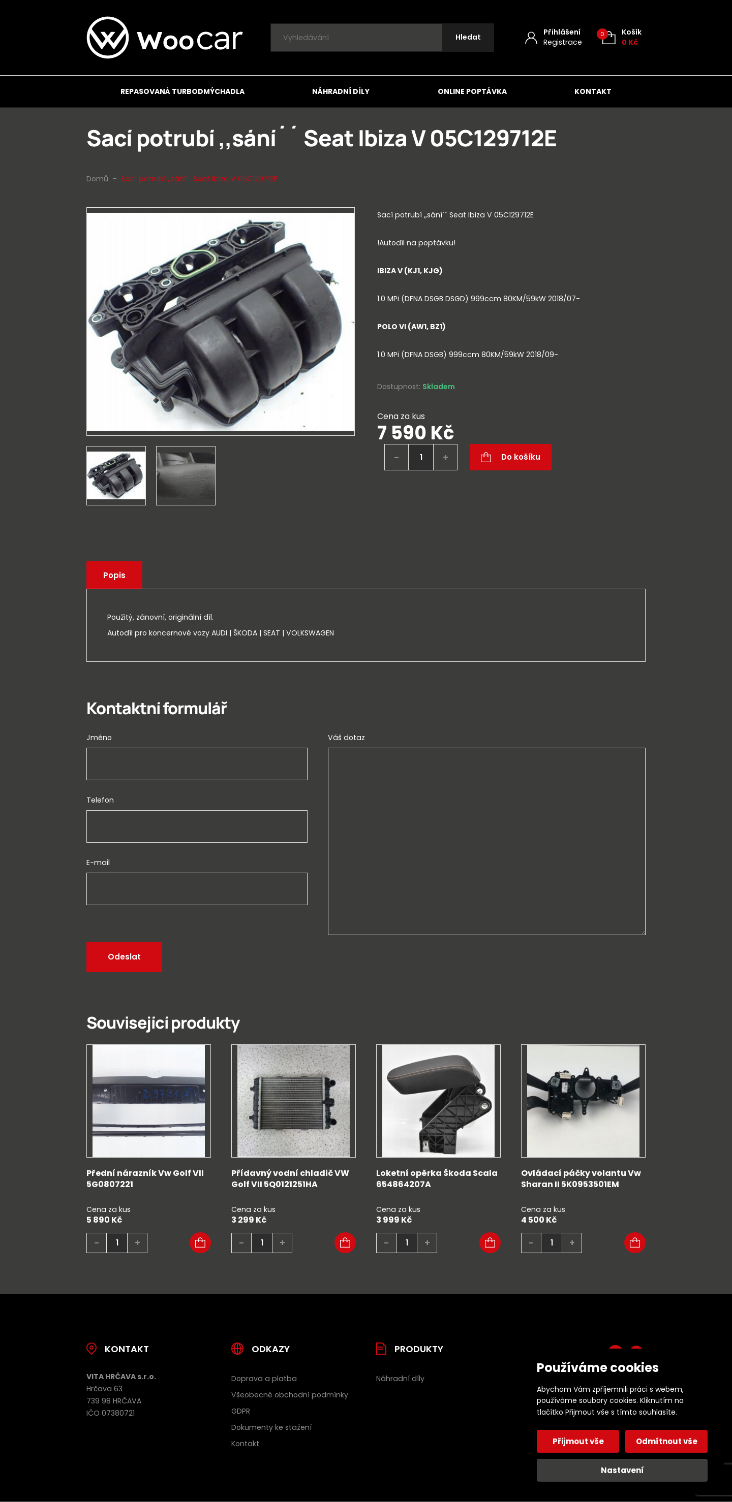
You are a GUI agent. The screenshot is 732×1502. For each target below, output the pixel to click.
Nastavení (622, 1470)
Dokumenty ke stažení (271, 1427)
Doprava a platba (264, 1378)
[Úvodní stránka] (164, 37)
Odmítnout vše (666, 1441)
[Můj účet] (553, 37)
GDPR (240, 1411)
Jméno (99, 737)
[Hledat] (468, 37)
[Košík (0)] (622, 37)
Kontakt (593, 91)
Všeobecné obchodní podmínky (289, 1395)
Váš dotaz (346, 737)
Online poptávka (472, 91)
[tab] (511, 327)
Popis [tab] (114, 575)
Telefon (100, 800)
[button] (200, 1243)
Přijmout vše (578, 1441)
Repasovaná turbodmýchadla (182, 91)
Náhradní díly (341, 91)
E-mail (98, 862)
